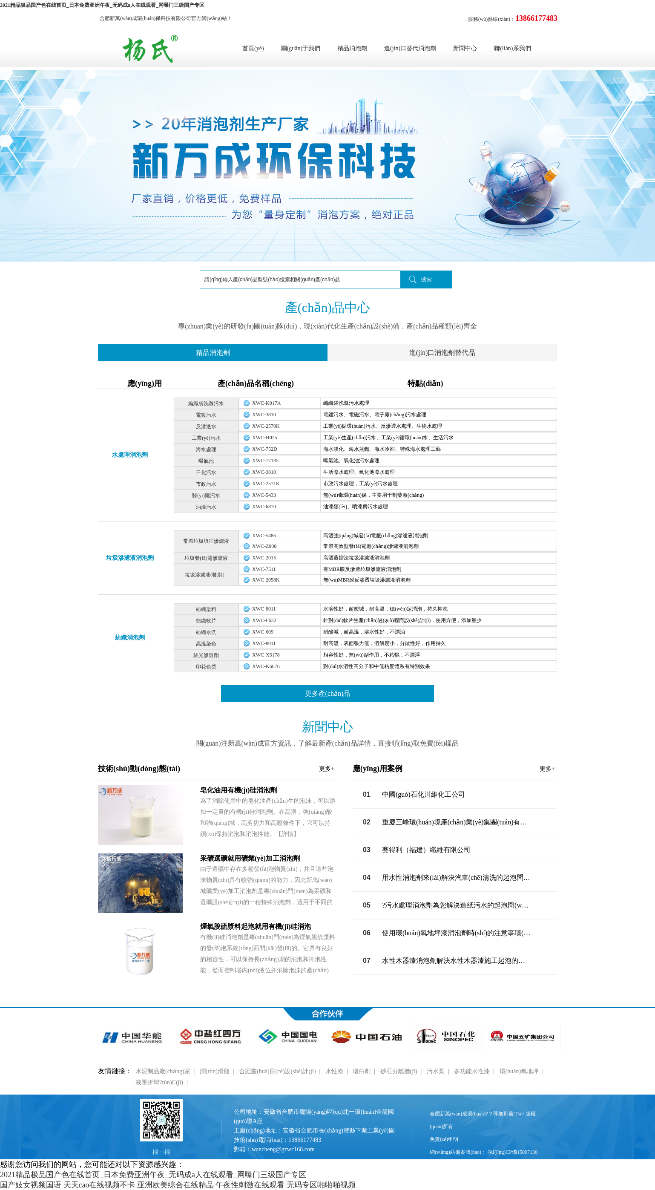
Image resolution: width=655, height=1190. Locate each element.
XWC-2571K (266, 484)
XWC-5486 (264, 536)
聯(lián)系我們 (512, 48)
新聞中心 (465, 48)
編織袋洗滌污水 (206, 403)
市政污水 (206, 484)
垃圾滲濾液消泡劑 (130, 558)
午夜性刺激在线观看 (249, 1185)
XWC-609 (262, 632)
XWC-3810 (264, 415)
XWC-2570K (266, 426)
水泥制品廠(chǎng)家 (162, 1071)
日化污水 (206, 472)
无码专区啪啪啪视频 (321, 1185)
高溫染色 (206, 644)
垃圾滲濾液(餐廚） (206, 575)
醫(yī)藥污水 (206, 495)
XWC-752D (264, 449)
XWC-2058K (266, 580)
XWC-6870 (264, 507)
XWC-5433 (264, 495)
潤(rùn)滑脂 (215, 1071)
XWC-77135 (265, 461)
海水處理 (206, 449)
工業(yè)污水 (206, 438)
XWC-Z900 (264, 546)
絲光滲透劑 (206, 655)
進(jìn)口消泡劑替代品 (442, 352)
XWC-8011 (264, 609)
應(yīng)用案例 (454, 768)
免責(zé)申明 (444, 1139)
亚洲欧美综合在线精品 (175, 1185)
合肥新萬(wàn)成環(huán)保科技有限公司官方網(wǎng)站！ (166, 18)
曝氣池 (206, 461)
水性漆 (334, 1071)
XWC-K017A (266, 403)
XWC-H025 (264, 438)
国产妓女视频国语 (30, 1185)
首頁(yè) (253, 48)
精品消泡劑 (352, 48)
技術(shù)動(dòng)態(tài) (216, 768)
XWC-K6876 (266, 666)
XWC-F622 (264, 620)
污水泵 (436, 1071)
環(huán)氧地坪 (519, 1071)
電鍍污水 (206, 415)
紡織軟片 (206, 621)
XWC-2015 (264, 558)
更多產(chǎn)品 (327, 693)
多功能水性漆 (472, 1071)
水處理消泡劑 (130, 455)
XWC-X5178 (266, 655)
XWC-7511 (264, 569)
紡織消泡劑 (130, 637)
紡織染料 (206, 609)
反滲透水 (206, 426)
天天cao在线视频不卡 (99, 1185)
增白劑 (362, 1071)
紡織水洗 (206, 632)
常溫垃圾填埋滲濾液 (206, 541)
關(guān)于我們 (301, 48)
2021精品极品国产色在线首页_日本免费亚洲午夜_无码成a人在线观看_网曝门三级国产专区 (102, 5)
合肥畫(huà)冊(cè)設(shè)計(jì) (277, 1071)
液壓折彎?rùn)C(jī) (159, 1082)
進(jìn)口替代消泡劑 (410, 48)
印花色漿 (206, 667)
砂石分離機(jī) (398, 1071)
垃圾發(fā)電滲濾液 (205, 558)
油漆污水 (206, 507)
